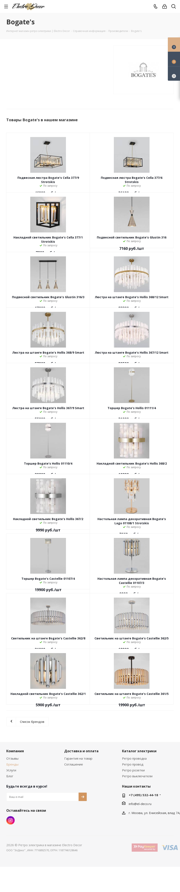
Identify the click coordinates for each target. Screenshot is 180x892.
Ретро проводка (134, 758)
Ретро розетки (133, 770)
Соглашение (73, 764)
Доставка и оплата (81, 751)
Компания (15, 751)
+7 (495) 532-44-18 (143, 795)
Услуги (11, 770)
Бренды (12, 764)
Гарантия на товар (78, 758)
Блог (9, 776)
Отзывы (12, 758)
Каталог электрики (139, 751)
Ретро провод (132, 764)
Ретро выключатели (137, 776)
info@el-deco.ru (140, 804)
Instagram (10, 820)
